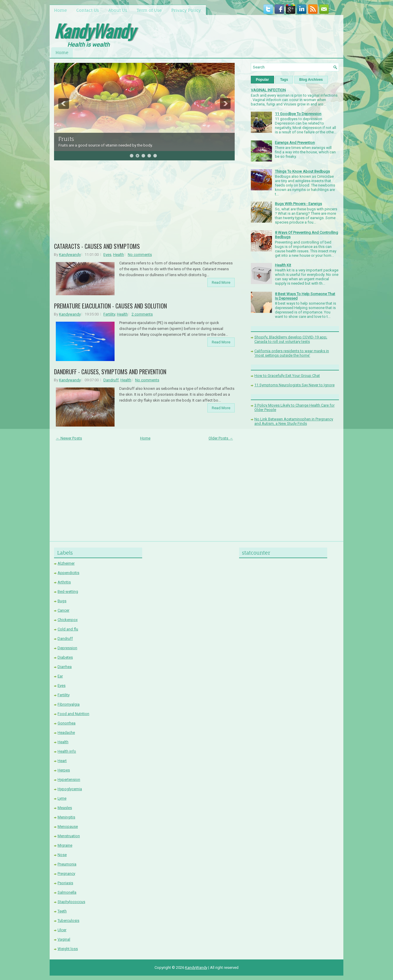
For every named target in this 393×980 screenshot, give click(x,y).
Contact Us (87, 10)
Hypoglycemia (70, 789)
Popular (262, 80)
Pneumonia (67, 864)
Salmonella (67, 892)
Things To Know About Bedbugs (302, 171)
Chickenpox (68, 619)
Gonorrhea (66, 723)
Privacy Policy (186, 10)
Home (60, 10)
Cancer (63, 610)
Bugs (62, 601)
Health (118, 254)
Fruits (66, 139)
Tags (284, 80)
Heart (62, 761)
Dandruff (111, 380)
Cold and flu (68, 629)
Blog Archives (311, 80)
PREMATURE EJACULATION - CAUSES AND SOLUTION (110, 306)
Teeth (62, 911)
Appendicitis (68, 572)
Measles (65, 808)
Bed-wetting (68, 591)
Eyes (107, 254)
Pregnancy (66, 873)
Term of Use (149, 10)
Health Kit (283, 265)
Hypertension (69, 779)
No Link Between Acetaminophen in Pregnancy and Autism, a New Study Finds (293, 421)
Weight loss (68, 949)
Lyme (62, 798)
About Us (117, 10)
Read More (221, 282)
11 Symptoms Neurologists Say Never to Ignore (294, 385)
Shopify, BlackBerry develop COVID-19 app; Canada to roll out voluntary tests (290, 339)
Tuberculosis (68, 920)
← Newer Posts (69, 438)
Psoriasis (65, 883)
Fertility (109, 314)
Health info (67, 751)
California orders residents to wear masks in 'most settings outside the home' (291, 353)
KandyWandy (94, 30)
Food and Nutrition (73, 713)
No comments (140, 254)
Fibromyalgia (69, 704)
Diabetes (65, 657)
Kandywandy (70, 254)
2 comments (142, 314)
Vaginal (64, 939)
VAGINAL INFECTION (268, 90)
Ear (60, 676)
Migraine (65, 845)
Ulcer (62, 930)
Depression (67, 648)
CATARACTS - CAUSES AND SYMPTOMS (97, 246)
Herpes (64, 770)
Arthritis (64, 582)
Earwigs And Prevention (295, 142)
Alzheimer (66, 563)
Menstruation (69, 836)
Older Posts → (221, 438)
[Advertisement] (144, 203)
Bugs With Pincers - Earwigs (298, 204)
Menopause (68, 826)
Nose (62, 855)
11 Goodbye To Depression (298, 114)
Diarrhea (65, 666)
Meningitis (66, 817)
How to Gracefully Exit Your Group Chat (287, 375)
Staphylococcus (71, 902)
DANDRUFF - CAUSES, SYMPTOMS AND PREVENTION (110, 372)
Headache (66, 732)
